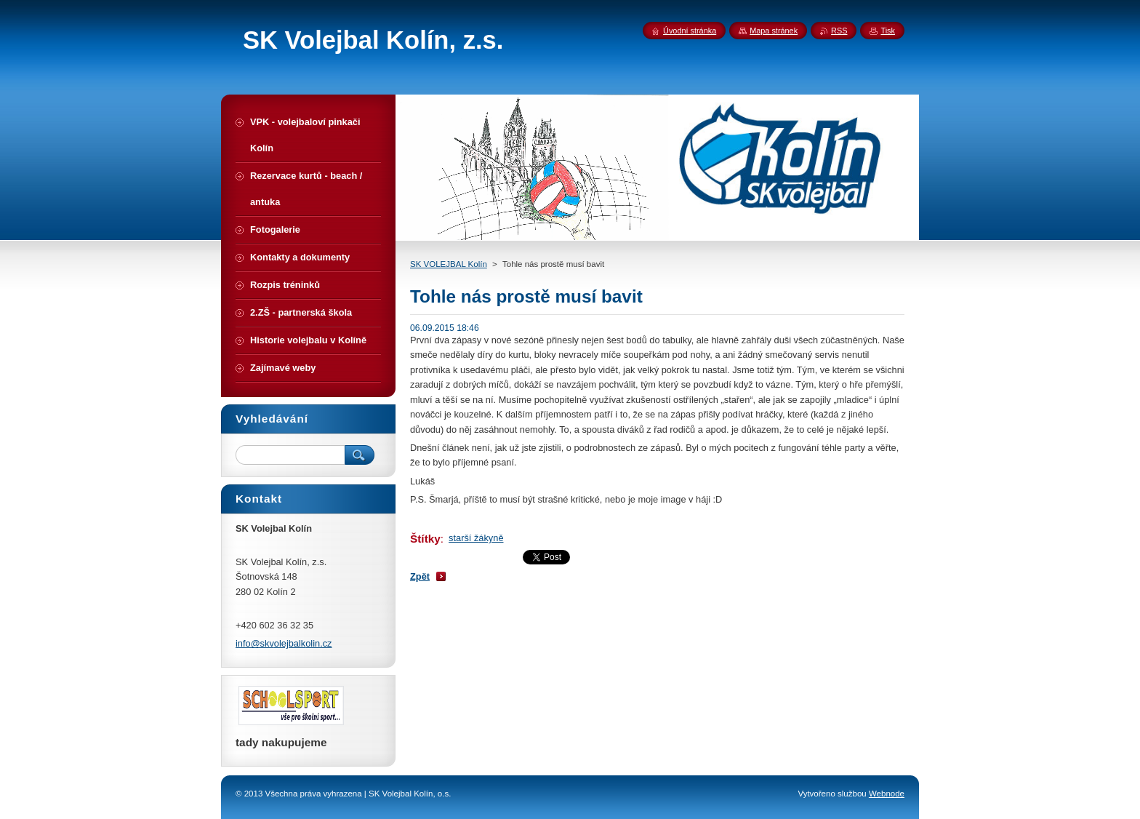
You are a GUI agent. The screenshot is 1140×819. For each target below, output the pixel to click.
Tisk (887, 30)
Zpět (420, 576)
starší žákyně (476, 537)
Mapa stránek (774, 30)
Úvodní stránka (689, 30)
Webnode (886, 793)
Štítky (425, 538)
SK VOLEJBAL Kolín (448, 264)
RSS (839, 30)
